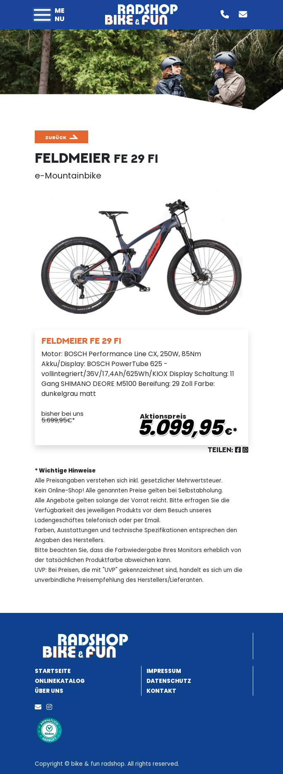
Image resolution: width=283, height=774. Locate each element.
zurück (56, 137)
